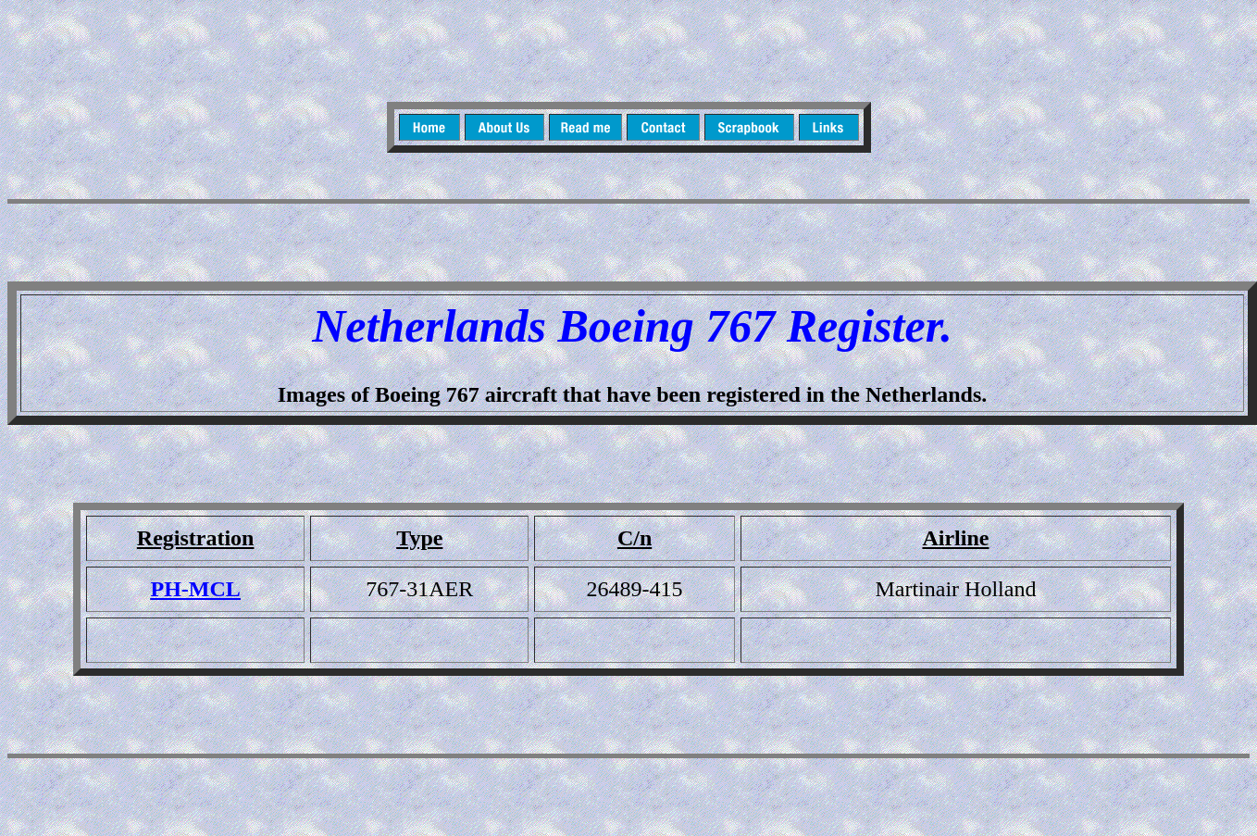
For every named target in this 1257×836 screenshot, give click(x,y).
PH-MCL (195, 589)
